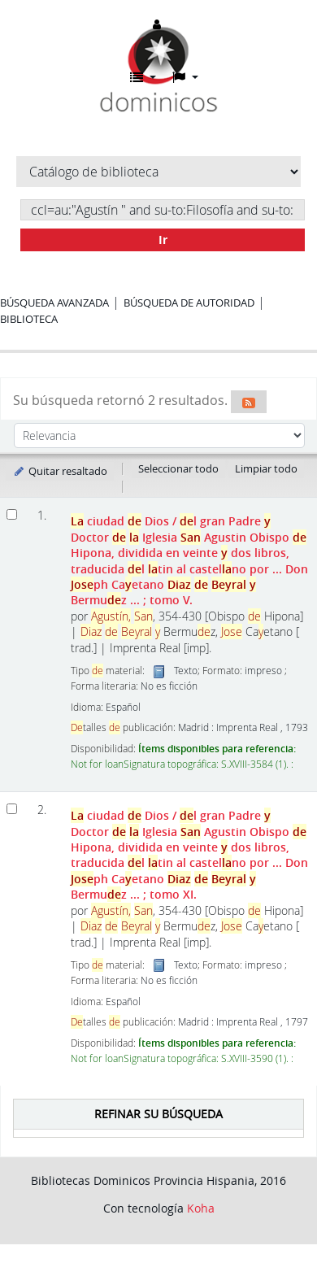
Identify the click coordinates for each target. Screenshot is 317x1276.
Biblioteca (29, 318)
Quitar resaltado (59, 471)
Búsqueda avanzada (54, 302)
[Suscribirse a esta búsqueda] (249, 401)
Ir (162, 239)
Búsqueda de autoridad (189, 302)
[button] (143, 77)
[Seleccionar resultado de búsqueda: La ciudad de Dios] (12, 514)
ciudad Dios (189, 560)
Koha (201, 1208)
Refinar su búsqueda (158, 1113)
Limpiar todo (266, 468)
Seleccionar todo (178, 468)
